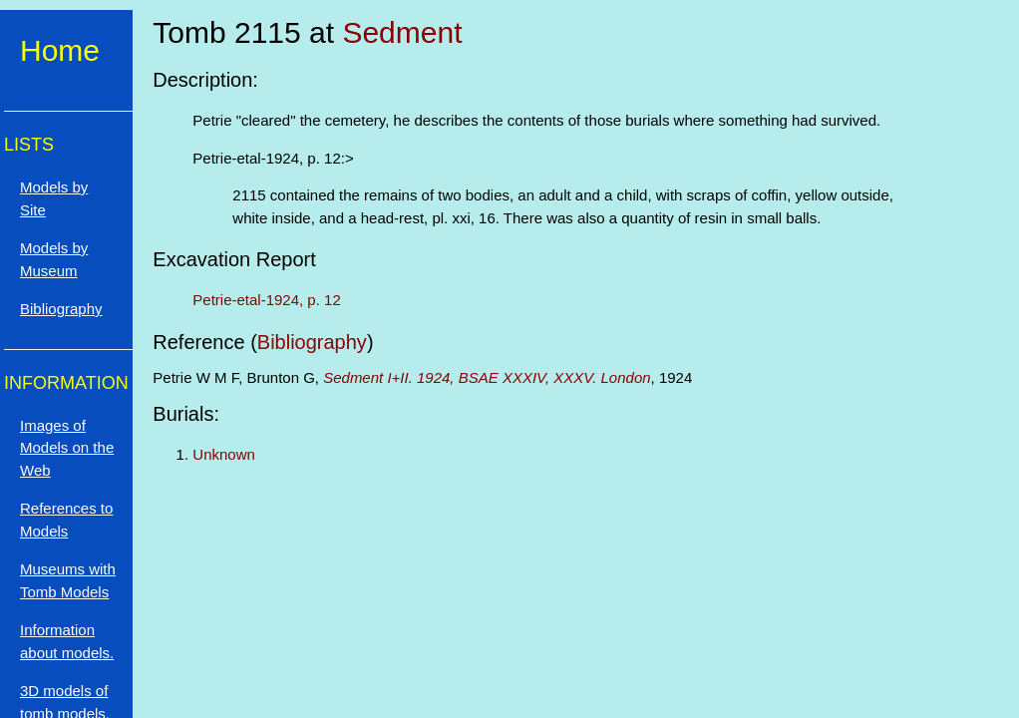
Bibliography (312, 342)
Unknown (223, 454)
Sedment (402, 32)
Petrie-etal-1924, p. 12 (266, 299)
